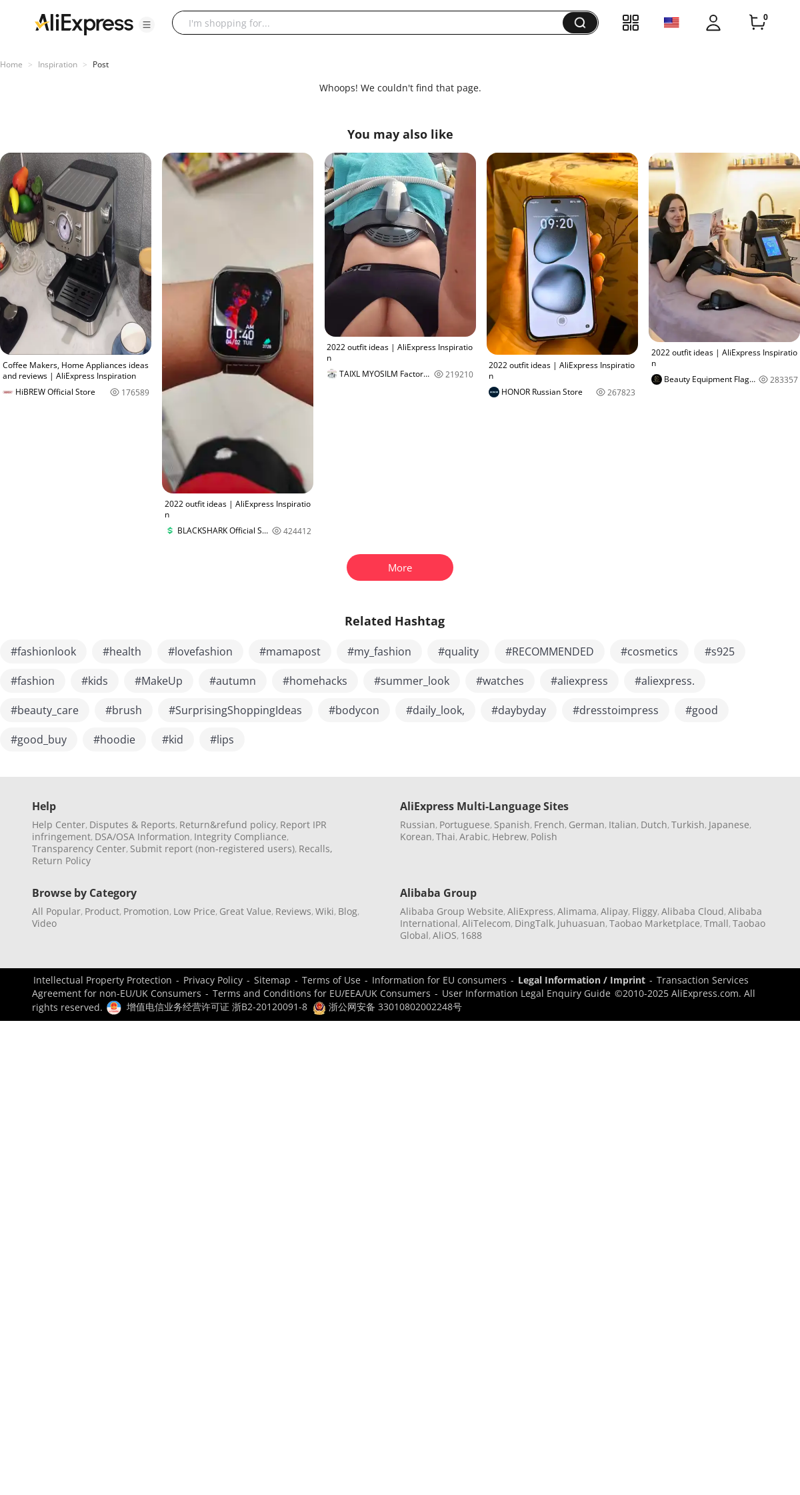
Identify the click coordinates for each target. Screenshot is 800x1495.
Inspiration (57, 64)
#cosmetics (649, 651)
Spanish (512, 824)
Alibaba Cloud (692, 911)
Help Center (58, 824)
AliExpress (530, 911)
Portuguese (464, 824)
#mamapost (290, 651)
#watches (500, 680)
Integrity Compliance (240, 836)
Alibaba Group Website (451, 911)
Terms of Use (331, 980)
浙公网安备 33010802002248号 (387, 1006)
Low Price (194, 911)
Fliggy (644, 911)
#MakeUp (159, 680)
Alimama (577, 911)
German (587, 824)
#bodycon (354, 710)
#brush (123, 710)
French (549, 824)
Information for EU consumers (439, 980)
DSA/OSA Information (142, 836)
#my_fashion (379, 651)
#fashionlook (43, 651)
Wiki (324, 911)
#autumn (232, 680)
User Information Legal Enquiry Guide (526, 993)
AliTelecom (486, 923)
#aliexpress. (665, 680)
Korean (416, 836)
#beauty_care (45, 710)
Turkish (688, 824)
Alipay (614, 911)
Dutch (654, 824)
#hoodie (114, 739)
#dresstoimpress (616, 710)
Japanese (729, 824)
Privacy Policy (213, 980)
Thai (445, 836)
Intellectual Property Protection (102, 980)
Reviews (293, 911)
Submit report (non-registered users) (212, 848)
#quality (458, 651)
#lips (222, 739)
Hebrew (509, 836)
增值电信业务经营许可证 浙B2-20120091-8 (217, 1006)
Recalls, (316, 848)
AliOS (445, 935)
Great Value (245, 911)
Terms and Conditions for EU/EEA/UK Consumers (322, 993)
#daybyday (518, 710)
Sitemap (272, 980)
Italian (623, 824)
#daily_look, (435, 710)
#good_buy (39, 739)
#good (701, 710)
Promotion (146, 911)
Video (44, 923)
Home (11, 64)
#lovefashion (200, 651)
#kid (172, 739)
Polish (544, 836)
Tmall (716, 923)
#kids (94, 680)
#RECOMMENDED (549, 651)
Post (101, 64)
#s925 (720, 651)
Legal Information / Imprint (581, 980)
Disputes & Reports (132, 824)
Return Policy (61, 860)
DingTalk (534, 923)
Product (102, 911)
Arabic (473, 836)
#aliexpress (579, 680)
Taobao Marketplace (654, 923)
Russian (417, 824)
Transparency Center (79, 848)
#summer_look (411, 680)
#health (122, 651)
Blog (347, 911)
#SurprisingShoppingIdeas (235, 710)
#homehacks (315, 680)
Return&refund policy (227, 824)
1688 (471, 935)
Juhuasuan (581, 923)
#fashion (33, 680)
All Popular (56, 911)
